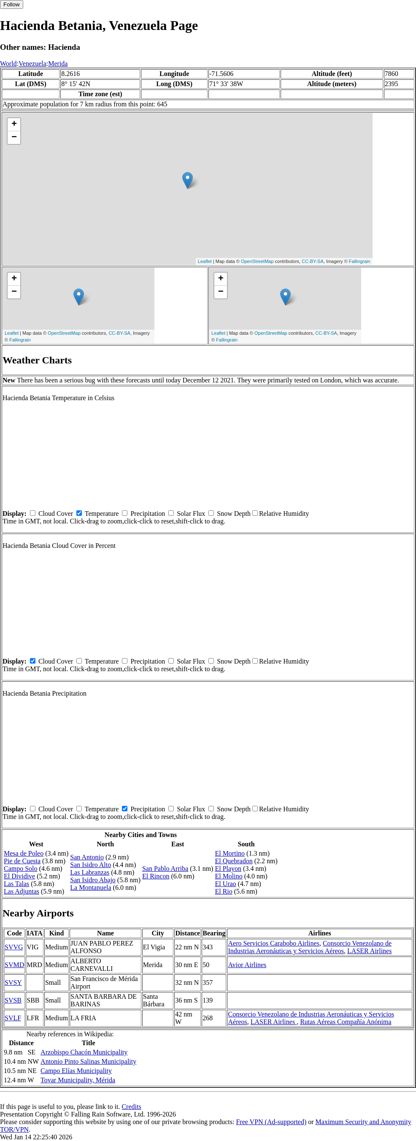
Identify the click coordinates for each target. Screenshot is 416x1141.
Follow (11, 4)
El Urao (225, 883)
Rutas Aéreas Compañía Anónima (345, 1021)
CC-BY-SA (313, 261)
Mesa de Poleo (23, 853)
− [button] (14, 137)
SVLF (13, 1018)
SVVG (14, 947)
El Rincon (155, 876)
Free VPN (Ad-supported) (271, 1121)
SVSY (13, 982)
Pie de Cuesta (22, 861)
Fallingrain (359, 261)
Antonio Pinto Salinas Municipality (88, 1061)
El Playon (228, 868)
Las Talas (16, 883)
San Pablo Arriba (165, 868)
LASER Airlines (369, 950)
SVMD (14, 964)
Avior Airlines (247, 964)
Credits (131, 1106)
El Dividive (19, 876)
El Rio (223, 891)
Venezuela (32, 63)
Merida (58, 63)
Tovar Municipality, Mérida (78, 1080)
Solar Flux (191, 513)
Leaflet (205, 261)
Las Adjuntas (21, 891)
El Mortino (230, 853)
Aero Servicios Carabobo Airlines (273, 943)
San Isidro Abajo (93, 880)
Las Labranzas (89, 872)
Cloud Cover (55, 513)
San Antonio (87, 857)
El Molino (228, 876)
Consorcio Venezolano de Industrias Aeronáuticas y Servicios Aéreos (310, 947)
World (8, 63)
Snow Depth (234, 513)
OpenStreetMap (257, 261)
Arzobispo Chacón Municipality (84, 1052)
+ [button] (14, 124)
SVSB (13, 1000)
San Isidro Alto (90, 864)
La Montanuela (90, 887)
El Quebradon (233, 861)
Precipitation (147, 513)
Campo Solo (21, 868)
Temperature (102, 513)
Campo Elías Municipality (76, 1070)
